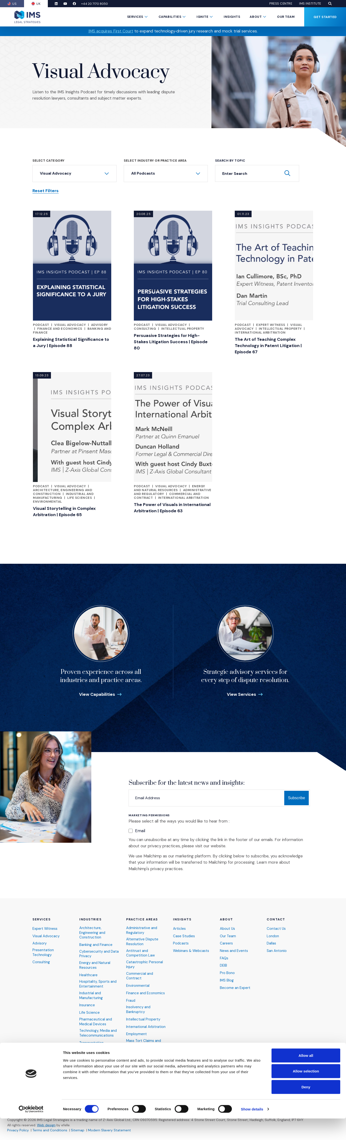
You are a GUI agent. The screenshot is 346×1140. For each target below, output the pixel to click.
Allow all (306, 1077)
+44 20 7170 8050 (96, 4)
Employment (136, 1034)
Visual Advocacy (70, 325)
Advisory (99, 325)
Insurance (87, 1004)
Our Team (286, 17)
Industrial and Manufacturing (91, 995)
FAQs (224, 957)
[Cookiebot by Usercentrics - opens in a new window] (31, 1130)
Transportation (91, 1042)
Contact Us (276, 927)
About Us (227, 927)
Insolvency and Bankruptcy (138, 1009)
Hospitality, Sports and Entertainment (98, 983)
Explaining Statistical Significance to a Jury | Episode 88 (71, 342)
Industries (90, 918)
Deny (306, 1108)
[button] (330, 3)
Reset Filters (45, 190)
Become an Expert (235, 987)
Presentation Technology (43, 951)
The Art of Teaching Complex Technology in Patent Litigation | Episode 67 (268, 345)
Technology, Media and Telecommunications (98, 1033)
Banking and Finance (95, 944)
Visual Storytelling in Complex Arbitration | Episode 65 (64, 512)
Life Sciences (79, 498)
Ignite (202, 17)
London (273, 935)
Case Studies (184, 935)
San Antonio (277, 950)
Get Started (325, 17)
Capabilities (170, 17)
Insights (232, 17)
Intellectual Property (182, 329)
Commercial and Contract (139, 975)
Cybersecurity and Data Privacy (99, 953)
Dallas (271, 942)
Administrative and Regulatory (141, 929)
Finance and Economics (59, 329)
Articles (179, 927)
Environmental (47, 502)
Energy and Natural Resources (169, 488)
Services (135, 17)
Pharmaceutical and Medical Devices (95, 1021)
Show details (252, 1130)
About (256, 17)
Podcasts (181, 942)
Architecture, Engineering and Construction (92, 932)
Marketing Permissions (149, 815)
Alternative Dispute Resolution (142, 940)
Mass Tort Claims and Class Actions (144, 1043)
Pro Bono (227, 972)
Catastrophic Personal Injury (144, 963)
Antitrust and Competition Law (140, 952)
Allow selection (306, 1093)
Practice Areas (142, 918)
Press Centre (280, 4)
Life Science (89, 1012)
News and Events (234, 950)
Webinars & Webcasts (191, 950)
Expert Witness (270, 325)
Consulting (145, 329)
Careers (226, 942)
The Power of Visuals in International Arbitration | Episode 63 (172, 508)
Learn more (267, 862)
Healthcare (88, 974)
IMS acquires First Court (110, 31)
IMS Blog (227, 979)
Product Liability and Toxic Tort (143, 1054)
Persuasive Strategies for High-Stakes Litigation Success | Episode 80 (171, 342)
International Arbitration (260, 332)
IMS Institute (310, 4)
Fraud (130, 1000)
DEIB (223, 964)
